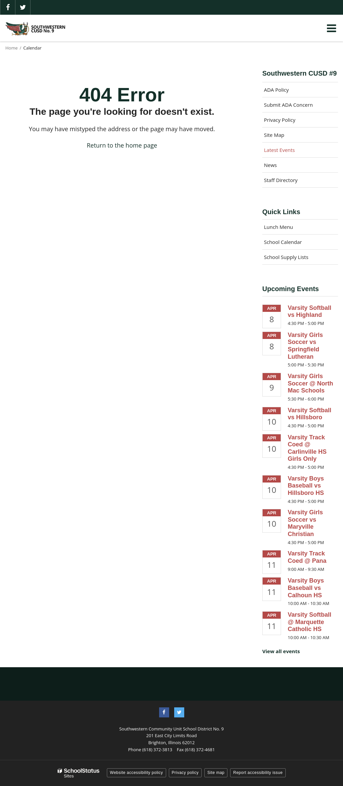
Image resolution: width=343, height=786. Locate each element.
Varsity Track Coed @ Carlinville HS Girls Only (307, 448)
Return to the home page (122, 145)
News (270, 165)
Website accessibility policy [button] (136, 772)
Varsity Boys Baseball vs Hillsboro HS (306, 485)
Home (11, 48)
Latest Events (279, 150)
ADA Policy (276, 89)
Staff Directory (280, 180)
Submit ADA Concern (288, 104)
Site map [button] (215, 772)
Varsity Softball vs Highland (309, 311)
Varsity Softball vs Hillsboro (309, 414)
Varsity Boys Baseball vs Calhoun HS (306, 587)
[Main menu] (331, 28)
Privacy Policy (279, 119)
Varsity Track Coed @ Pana (307, 557)
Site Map (274, 135)
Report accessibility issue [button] (258, 772)
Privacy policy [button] (185, 772)
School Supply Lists (286, 257)
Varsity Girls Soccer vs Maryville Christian (305, 523)
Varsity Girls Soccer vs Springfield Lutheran (305, 346)
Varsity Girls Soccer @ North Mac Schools (310, 383)
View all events (281, 651)
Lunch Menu (278, 227)
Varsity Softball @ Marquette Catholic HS (309, 621)
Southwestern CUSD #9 (299, 73)
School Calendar (283, 242)
